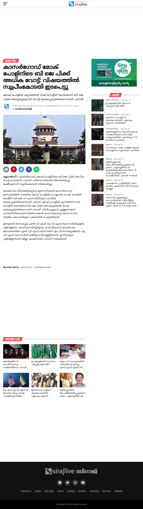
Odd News (106, 491)
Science (60, 491)
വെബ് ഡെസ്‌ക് (23, 109)
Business (82, 491)
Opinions (118, 491)
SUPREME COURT (43, 267)
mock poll (27, 267)
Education (94, 491)
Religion (71, 491)
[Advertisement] (71, 38)
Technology (26, 491)
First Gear (49, 491)
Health (38, 491)
